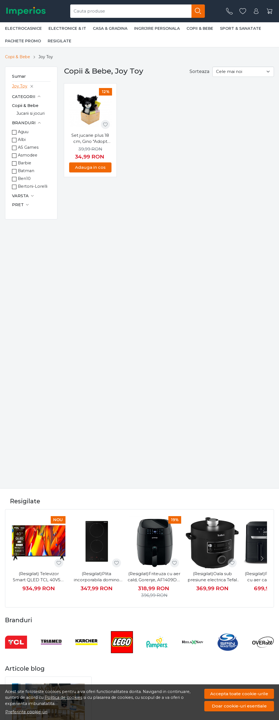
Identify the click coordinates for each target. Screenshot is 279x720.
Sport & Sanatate (240, 28)
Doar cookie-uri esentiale (239, 706)
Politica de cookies (63, 697)
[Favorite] (242, 11)
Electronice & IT (67, 28)
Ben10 (24, 178)
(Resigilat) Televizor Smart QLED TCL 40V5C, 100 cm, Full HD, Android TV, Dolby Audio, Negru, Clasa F (39, 577)
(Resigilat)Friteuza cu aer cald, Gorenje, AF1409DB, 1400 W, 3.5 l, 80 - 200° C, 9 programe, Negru (154, 577)
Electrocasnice (23, 28)
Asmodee (27, 155)
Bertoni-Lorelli (32, 186)
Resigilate (59, 40)
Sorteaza (199, 71)
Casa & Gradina (110, 28)
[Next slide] (261, 558)
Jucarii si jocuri (30, 113)
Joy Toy (19, 86)
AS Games (28, 147)
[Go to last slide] (10, 642)
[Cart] (269, 11)
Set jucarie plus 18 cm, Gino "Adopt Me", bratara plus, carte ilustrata (90, 139)
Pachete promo (23, 40)
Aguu (23, 131)
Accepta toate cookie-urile (239, 693)
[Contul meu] (256, 11)
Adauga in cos (90, 167)
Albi (22, 139)
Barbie (24, 162)
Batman (26, 170)
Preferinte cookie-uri (26, 711)
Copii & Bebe (199, 28)
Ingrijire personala (157, 28)
